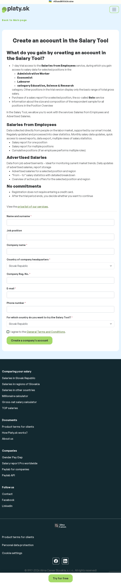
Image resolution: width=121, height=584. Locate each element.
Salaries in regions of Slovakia (21, 384)
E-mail (10, 288)
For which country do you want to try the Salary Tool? (39, 317)
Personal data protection (18, 545)
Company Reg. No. (18, 274)
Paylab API (8, 475)
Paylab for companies (15, 469)
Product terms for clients (18, 426)
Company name (16, 245)
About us (7, 438)
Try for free (60, 578)
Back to (14, 20)
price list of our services (33, 206)
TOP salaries (10, 408)
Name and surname (18, 216)
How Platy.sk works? (15, 432)
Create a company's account (29, 340)
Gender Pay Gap (12, 457)
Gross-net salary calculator (19, 402)
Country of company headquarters (28, 259)
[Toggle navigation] (114, 9)
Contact (7, 494)
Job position (14, 230)
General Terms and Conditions (46, 331)
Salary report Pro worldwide (19, 463)
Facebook (8, 500)
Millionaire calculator (15, 396)
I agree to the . (38, 331)
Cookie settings (12, 553)
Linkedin (7, 506)
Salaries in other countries (18, 390)
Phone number (15, 302)
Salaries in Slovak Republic (18, 378)
